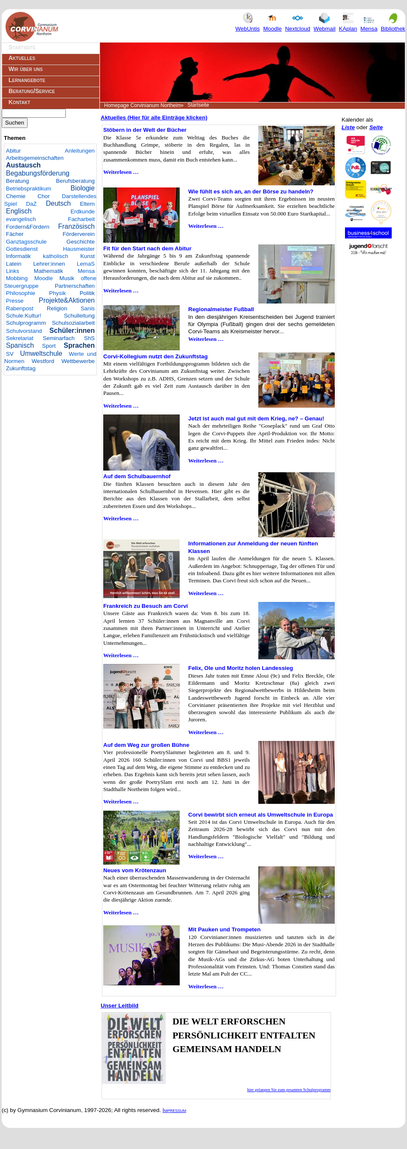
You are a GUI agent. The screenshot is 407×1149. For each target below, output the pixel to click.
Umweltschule (41, 353)
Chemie (15, 196)
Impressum (175, 1110)
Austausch (23, 165)
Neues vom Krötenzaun (134, 870)
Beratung (17, 181)
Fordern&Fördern (27, 227)
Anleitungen (80, 151)
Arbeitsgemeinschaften (35, 158)
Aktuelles (21, 58)
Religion (57, 308)
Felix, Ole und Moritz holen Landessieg (240, 668)
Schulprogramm (26, 323)
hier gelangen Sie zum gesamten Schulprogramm (289, 1089)
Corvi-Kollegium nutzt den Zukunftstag (155, 356)
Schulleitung (79, 315)
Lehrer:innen (49, 264)
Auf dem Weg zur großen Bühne (146, 745)
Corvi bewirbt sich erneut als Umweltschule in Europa (260, 814)
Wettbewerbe (78, 361)
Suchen (14, 122)
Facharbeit (81, 219)
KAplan (348, 25)
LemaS (86, 264)
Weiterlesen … (120, 172)
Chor (43, 196)
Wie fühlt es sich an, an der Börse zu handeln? (251, 191)
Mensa (368, 25)
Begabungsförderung (37, 173)
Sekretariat (19, 338)
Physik (57, 293)
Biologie (83, 188)
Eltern (87, 204)
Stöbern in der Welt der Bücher (145, 130)
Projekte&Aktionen (67, 300)
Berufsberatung (75, 181)
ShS (89, 338)
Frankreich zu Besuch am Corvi (145, 606)
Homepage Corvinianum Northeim (142, 105)
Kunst (87, 256)
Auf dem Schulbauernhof (136, 476)
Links (12, 271)
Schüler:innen (72, 330)
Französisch (76, 226)
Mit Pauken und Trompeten (224, 929)
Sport (49, 346)
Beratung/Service (31, 91)
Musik (66, 278)
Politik (87, 293)
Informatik (18, 256)
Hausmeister (79, 249)
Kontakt (19, 102)
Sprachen (79, 345)
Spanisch (20, 345)
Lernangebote (26, 80)
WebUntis (247, 25)
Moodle (272, 25)
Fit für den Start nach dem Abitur (147, 248)
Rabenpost (19, 308)
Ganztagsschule (26, 241)
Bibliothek (393, 25)
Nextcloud (297, 25)
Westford (43, 361)
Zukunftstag (21, 368)
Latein (13, 264)
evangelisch (21, 219)
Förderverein (78, 234)
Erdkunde (83, 211)
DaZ (31, 204)
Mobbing (17, 278)
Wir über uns (25, 69)
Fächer (14, 234)
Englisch (18, 211)
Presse (14, 301)
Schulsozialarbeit (73, 323)
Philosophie (20, 293)
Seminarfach (59, 338)
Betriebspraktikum (28, 188)
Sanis (88, 308)
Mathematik (48, 271)
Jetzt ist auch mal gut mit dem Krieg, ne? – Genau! (256, 418)
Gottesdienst (22, 249)
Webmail (325, 25)
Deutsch (58, 203)
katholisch (55, 256)
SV (10, 354)
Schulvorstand (24, 331)
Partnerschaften (75, 286)
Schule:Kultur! (23, 315)
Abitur (13, 151)
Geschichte (80, 241)
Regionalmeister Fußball (221, 309)
